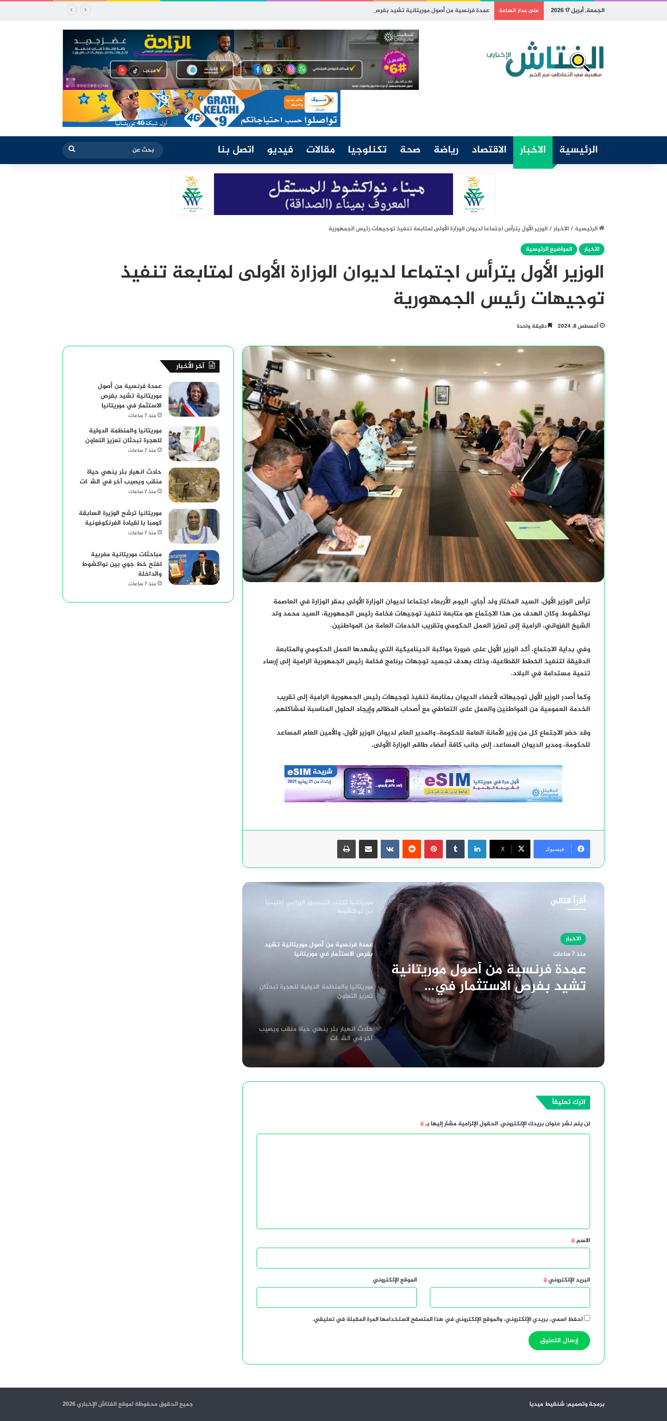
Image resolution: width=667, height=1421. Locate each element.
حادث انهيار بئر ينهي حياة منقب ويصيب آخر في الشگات (121, 477)
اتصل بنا (236, 150)
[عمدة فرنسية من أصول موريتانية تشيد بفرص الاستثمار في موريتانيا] (194, 399)
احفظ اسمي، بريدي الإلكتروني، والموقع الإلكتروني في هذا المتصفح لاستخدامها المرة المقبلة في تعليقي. (448, 1319)
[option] (423, 974)
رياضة (446, 150)
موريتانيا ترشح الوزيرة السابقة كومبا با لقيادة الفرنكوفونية (120, 518)
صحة (410, 150)
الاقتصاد (489, 150)
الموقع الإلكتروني (395, 1280)
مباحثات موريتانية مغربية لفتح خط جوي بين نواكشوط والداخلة (122, 564)
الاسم (580, 1241)
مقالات (320, 150)
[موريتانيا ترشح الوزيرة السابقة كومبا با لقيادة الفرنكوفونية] (194, 526)
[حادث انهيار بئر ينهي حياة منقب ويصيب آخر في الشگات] (194, 485)
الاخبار (533, 150)
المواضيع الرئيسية (549, 249)
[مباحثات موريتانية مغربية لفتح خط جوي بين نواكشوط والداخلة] (194, 567)
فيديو (280, 150)
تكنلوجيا (367, 150)
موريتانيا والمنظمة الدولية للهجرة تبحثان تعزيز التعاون (123, 435)
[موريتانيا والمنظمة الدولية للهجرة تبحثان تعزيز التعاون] (194, 443)
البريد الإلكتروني (566, 1280)
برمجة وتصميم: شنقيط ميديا (566, 1404)
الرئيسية (578, 150)
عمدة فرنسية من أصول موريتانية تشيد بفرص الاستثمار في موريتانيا (488, 978)
